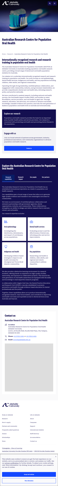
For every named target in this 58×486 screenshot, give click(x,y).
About (32, 418)
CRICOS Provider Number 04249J (44, 451)
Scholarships (6, 437)
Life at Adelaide (35, 415)
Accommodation (35, 437)
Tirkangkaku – (12, 448)
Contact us (29, 148)
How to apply (6, 422)
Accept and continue (29, 474)
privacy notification (12, 463)
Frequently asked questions (10, 430)
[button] (55, 457)
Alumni (4, 433)
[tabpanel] (27, 243)
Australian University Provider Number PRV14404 (17, 451)
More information (29, 481)
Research (5, 418)
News (3, 441)
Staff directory (34, 433)
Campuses (33, 422)
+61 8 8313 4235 (31, 336)
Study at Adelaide (7, 415)
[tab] (8, 178)
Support (32, 426)
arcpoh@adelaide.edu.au (21, 340)
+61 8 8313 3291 (19, 336)
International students (37, 430)
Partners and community (9, 426)
